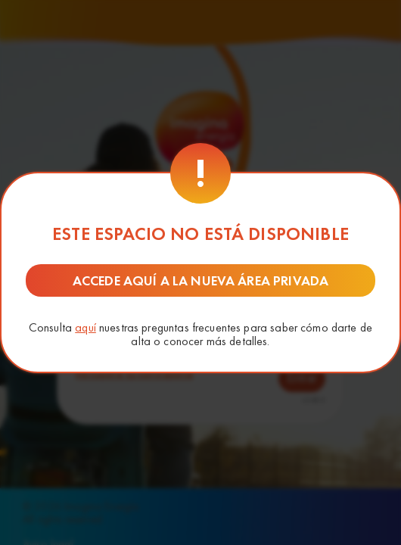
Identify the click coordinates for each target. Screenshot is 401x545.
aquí (85, 327)
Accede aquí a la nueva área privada (200, 280)
